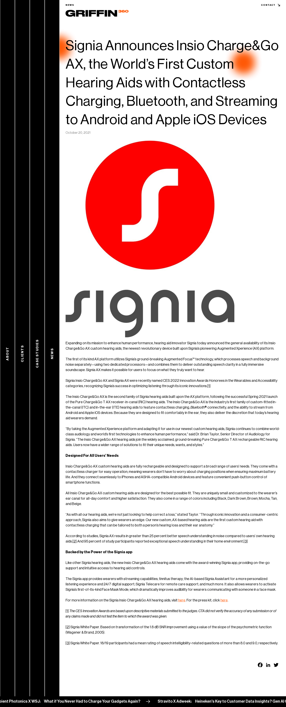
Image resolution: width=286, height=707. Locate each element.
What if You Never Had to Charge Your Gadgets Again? (96, 701)
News (70, 5)
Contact (268, 5)
